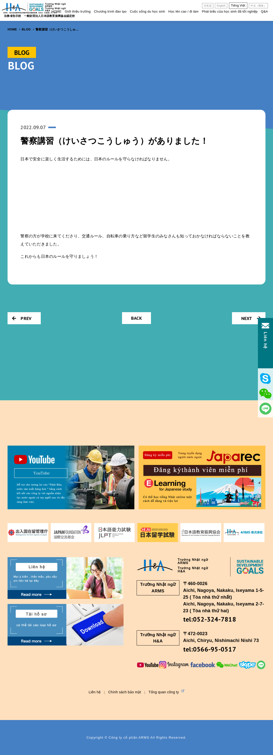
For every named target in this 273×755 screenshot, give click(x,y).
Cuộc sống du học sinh (147, 11)
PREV (21, 318)
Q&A (264, 11)
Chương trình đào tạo (110, 11)
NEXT (251, 318)
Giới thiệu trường (78, 11)
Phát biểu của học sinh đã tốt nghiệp (230, 11)
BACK (136, 318)
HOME (56, 11)
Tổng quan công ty (166, 692)
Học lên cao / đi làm (183, 11)
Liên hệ (95, 692)
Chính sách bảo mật (124, 692)
